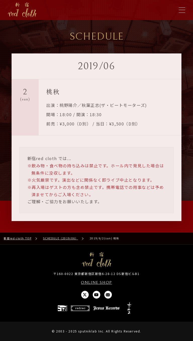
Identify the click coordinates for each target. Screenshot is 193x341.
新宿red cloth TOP (17, 238)
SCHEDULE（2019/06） (60, 238)
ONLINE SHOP (96, 282)
